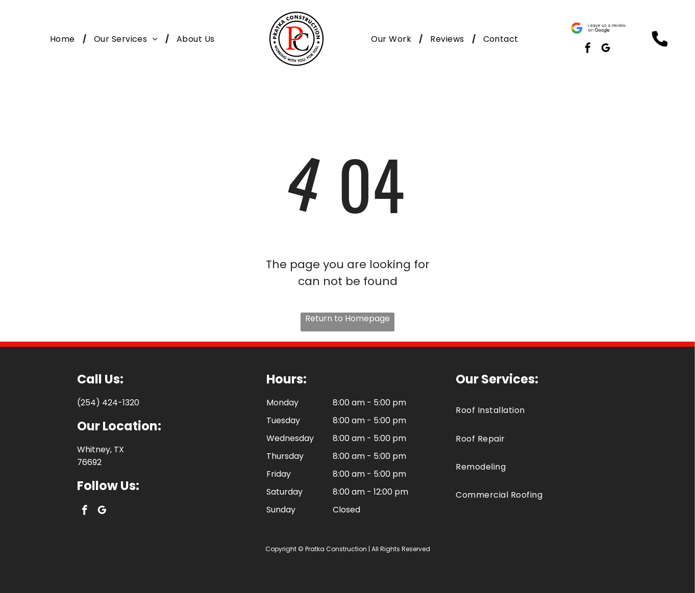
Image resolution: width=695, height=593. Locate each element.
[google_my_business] (605, 49)
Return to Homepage (347, 318)
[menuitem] (64, 39)
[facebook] (587, 49)
